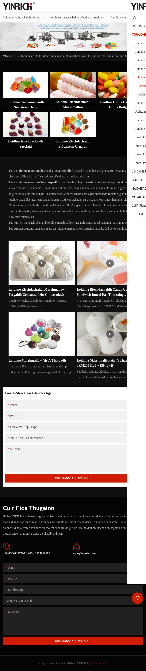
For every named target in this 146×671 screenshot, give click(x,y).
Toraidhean (27, 56)
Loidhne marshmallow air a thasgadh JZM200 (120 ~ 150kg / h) (105, 362)
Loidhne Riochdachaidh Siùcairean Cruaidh (73, 143)
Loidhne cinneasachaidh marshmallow (62, 56)
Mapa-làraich (99, 663)
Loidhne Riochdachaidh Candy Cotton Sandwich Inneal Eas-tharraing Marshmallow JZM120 (105, 292)
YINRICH (9, 56)
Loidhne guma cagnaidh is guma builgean (120, 104)
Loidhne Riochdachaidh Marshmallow (73, 104)
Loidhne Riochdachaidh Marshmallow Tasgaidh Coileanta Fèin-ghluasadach (37, 292)
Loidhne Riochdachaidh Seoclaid (25, 143)
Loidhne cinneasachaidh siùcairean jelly (25, 104)
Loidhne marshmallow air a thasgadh (113, 56)
